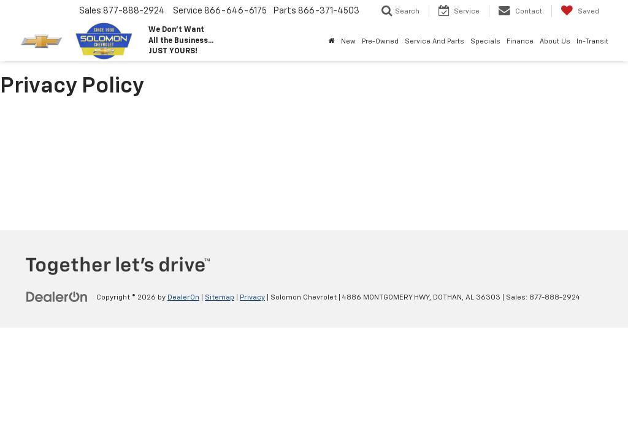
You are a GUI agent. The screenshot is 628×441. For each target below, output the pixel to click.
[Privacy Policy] (314, 163)
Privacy (252, 297)
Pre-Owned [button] (380, 41)
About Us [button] (555, 41)
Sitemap (219, 297)
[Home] (332, 41)
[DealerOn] (57, 297)
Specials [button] (485, 41)
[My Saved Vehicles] (579, 11)
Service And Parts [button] (434, 41)
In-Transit (592, 41)
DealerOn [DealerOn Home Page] (183, 297)
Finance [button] (520, 41)
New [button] (348, 41)
